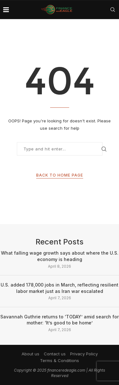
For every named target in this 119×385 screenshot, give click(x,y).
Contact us (55, 353)
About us (30, 353)
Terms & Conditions (59, 360)
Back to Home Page (59, 175)
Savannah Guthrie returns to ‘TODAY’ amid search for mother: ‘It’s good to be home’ (59, 320)
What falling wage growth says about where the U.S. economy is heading (59, 256)
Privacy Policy (84, 353)
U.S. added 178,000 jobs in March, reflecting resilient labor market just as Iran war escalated (59, 288)
